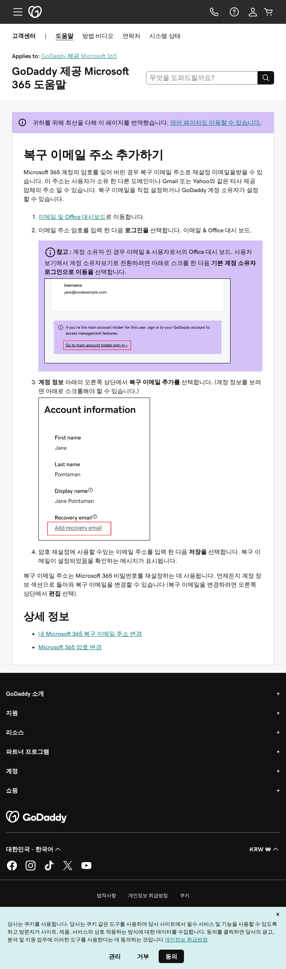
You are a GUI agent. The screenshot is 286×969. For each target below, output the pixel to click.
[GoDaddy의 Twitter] (68, 869)
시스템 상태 (165, 36)
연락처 (131, 36)
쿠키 (185, 895)
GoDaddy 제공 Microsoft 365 (79, 56)
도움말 (64, 36)
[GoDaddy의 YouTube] (86, 869)
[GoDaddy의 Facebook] (12, 869)
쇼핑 (12, 790)
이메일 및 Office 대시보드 (72, 217)
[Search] (266, 78)
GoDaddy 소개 (25, 694)
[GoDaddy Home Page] (37, 817)
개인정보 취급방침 (148, 895)
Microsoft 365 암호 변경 (70, 647)
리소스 (15, 732)
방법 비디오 (98, 36)
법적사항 (106, 895)
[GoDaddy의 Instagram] (30, 869)
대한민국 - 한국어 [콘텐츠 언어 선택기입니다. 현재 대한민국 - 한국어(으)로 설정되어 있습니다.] (34, 849)
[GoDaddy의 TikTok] (49, 869)
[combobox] (202, 77)
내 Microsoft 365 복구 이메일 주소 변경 (90, 634)
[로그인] (252, 11)
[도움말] (233, 11)
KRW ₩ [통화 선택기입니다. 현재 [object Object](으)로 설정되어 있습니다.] (265, 849)
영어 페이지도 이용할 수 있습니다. (215, 122)
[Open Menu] (15, 12)
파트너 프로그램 (27, 752)
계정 (12, 771)
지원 (12, 713)
